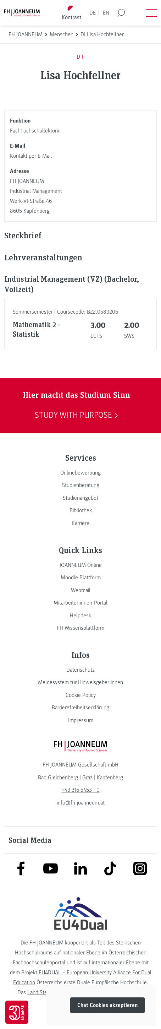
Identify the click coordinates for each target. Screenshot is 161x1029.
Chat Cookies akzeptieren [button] (107, 1005)
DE (92, 12)
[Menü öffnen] (151, 12)
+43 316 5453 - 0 (81, 790)
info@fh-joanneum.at (81, 802)
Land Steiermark (45, 992)
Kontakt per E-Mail (31, 155)
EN (106, 12)
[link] (80, 473)
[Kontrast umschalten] (71, 13)
